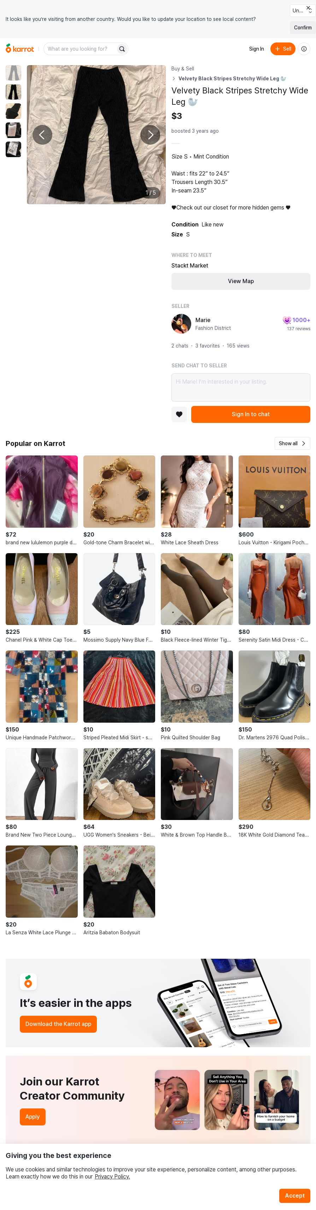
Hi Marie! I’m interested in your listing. (240, 387)
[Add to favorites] (179, 414)
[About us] (304, 48)
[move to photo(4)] (13, 130)
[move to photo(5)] (13, 149)
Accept (295, 1195)
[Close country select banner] (308, 8)
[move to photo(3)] (13, 111)
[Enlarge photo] (96, 134)
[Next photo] (150, 135)
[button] (292, 443)
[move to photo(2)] (13, 92)
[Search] (122, 49)
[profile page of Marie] (181, 324)
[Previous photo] (42, 135)
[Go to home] (20, 49)
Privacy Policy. (112, 1176)
